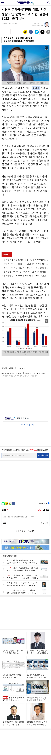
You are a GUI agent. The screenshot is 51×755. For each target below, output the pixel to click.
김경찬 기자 (23, 418)
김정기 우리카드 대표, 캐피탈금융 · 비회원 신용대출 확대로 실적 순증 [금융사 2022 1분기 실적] (26, 268)
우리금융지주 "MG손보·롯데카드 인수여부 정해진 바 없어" (26, 272)
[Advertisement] (25, 395)
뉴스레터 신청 (43, 455)
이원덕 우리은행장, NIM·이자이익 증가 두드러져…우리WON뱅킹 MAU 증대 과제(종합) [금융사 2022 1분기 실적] (26, 260)
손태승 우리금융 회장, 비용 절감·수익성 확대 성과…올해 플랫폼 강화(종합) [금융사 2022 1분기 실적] (26, 264)
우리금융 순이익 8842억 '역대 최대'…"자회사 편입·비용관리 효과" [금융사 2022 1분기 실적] (26, 276)
